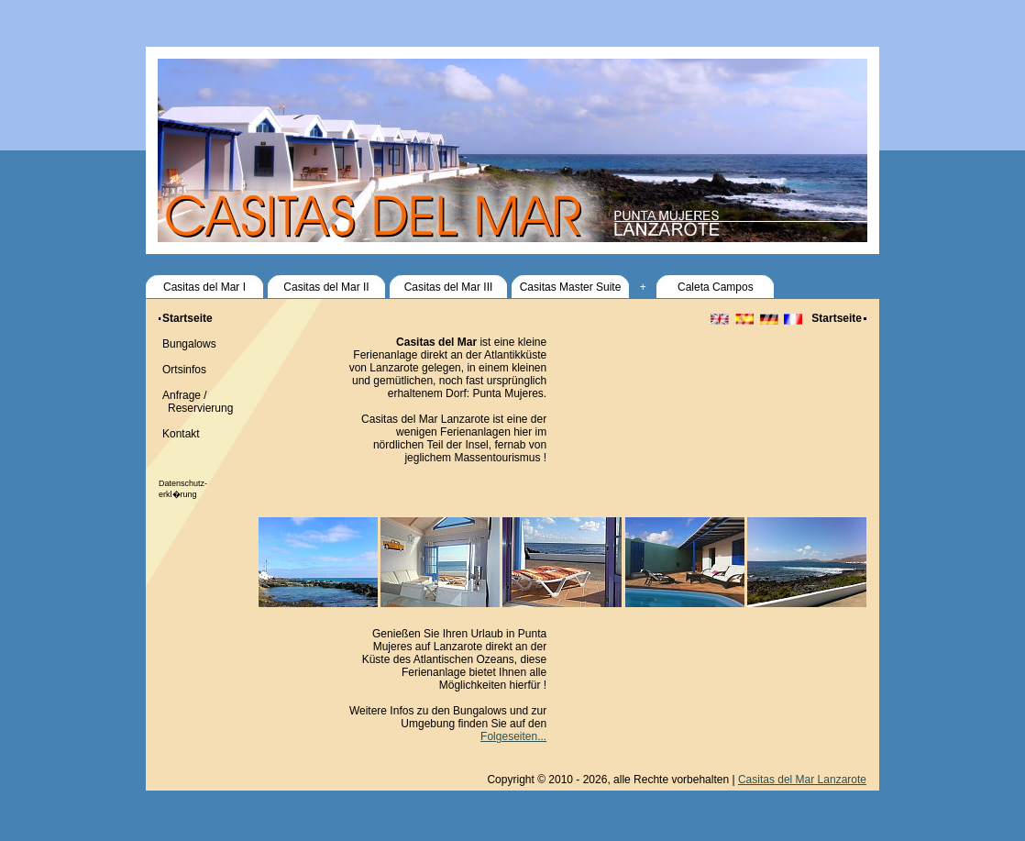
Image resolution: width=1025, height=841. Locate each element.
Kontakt (181, 433)
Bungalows (189, 344)
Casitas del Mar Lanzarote (802, 779)
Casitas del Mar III (448, 287)
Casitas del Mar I (204, 287)
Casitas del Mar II (326, 287)
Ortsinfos (184, 369)
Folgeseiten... (513, 736)
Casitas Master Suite (571, 287)
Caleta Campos (716, 287)
